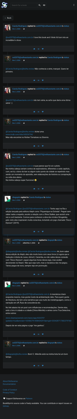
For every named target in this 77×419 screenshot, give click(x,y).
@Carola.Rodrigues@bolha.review (20, 69)
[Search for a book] (23, 5)
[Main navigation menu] (74, 5)
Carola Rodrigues (54, 57)
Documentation (9, 384)
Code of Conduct (10, 390)
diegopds (51, 240)
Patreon (29, 398)
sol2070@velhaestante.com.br (49, 26)
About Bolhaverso (10, 381)
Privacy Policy (9, 393)
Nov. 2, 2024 (16, 29)
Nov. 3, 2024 (16, 123)
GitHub (6, 406)
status (66, 26)
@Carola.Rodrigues (14, 209)
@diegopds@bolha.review (16, 251)
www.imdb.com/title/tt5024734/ (19, 134)
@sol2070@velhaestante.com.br (19, 37)
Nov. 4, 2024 (16, 286)
